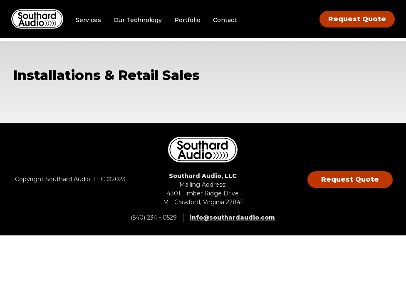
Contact (227, 21)
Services (90, 21)
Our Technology (140, 21)
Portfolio (189, 21)
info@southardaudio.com (232, 217)
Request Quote (355, 20)
